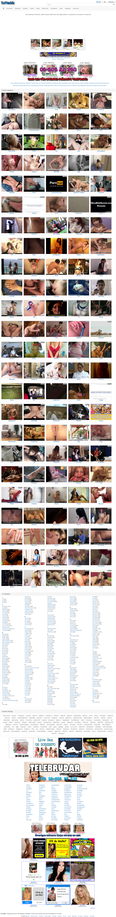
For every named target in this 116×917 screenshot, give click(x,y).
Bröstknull (4, 671)
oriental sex (42, 724)
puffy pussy (69, 715)
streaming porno (89, 726)
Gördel (26, 680)
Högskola (49, 606)
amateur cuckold (31, 722)
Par (71, 643)
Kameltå (49, 635)
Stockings (94, 617)
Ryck (71, 679)
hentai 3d (109, 717)
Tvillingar (94, 674)
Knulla (78, 85)
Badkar (4, 637)
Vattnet (94, 691)
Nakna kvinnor (26, 85)
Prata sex (38, 83)
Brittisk (3, 667)
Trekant (94, 669)
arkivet (28, 785)
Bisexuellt (4, 658)
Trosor (94, 671)
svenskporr (80, 801)
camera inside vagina (107, 726)
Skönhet (72, 697)
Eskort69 (21, 85)
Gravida (27, 683)
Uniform (94, 683)
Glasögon (27, 677)
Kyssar (49, 659)
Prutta (71, 659)
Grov (26, 688)
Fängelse (27, 633)
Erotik (51, 85)
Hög (48, 603)
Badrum (4, 639)
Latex (48, 671)
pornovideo (67, 808)
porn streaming (97, 720)
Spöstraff (94, 608)
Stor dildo (94, 619)
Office (71, 620)
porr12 (79, 810)
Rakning (72, 667)
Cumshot (4, 699)
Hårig (26, 702)
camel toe (14, 715)
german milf (24, 731)
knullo (78, 799)
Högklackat (50, 604)
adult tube (103, 717)
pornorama (67, 810)
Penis (71, 646)
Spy (93, 609)
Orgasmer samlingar (75, 630)
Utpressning (95, 686)
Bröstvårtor (5, 672)
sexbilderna (54, 792)
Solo (71, 707)
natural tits (59, 729)
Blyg (3, 663)
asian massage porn (15, 731)
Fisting (26, 643)
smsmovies (67, 799)
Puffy (71, 660)
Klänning (49, 640)
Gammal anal (28, 671)
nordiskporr (42, 787)
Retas (71, 669)
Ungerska (94, 681)
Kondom (49, 651)
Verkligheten (95, 693)
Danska (27, 596)
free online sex (74, 729)
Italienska (49, 624)
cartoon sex (7, 717)
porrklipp (28, 810)
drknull (41, 798)
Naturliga (72, 610)
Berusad (4, 651)
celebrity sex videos (50, 729)
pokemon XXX (37, 720)
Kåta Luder (15, 85)
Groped (27, 687)
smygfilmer (42, 796)
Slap (71, 702)
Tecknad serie (95, 658)
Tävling (94, 656)
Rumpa (71, 677)
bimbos (41, 818)
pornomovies (68, 812)
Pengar (71, 644)
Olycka (71, 624)
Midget (49, 698)
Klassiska (49, 642)
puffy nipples (98, 726)
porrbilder (54, 818)
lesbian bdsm (100, 722)
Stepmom (94, 614)
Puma (71, 662)
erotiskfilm (29, 788)
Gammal (27, 669)
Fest (26, 636)
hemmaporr (67, 818)
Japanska (49, 628)
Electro (26, 620)
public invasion (15, 720)
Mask (48, 690)
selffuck (29, 726)
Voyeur (94, 698)
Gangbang (27, 674)
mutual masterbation (41, 731)
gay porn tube (6, 731)
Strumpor (94, 633)
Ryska (71, 680)
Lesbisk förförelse (51, 678)
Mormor (72, 598)
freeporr (66, 819)
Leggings (49, 675)
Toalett (94, 664)
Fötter (26, 652)
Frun (26, 655)
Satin (71, 686)
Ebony (26, 618)
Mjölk (48, 701)
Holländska (50, 608)
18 (2, 599)
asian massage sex (106, 724)
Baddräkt (4, 635)
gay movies (39, 717)
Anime (3, 616)
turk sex (94, 731)
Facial (26, 630)
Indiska (49, 615)
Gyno (26, 695)
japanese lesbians (88, 717)
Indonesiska (50, 616)
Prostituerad (73, 657)
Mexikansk (50, 696)
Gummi (26, 691)
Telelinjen (16, 83)
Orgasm (72, 628)
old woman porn (89, 729)
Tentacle (94, 659)
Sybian (94, 647)
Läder (48, 663)
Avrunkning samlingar (7, 628)
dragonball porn (66, 720)
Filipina (26, 641)
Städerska (94, 612)
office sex (22, 720)
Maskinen (49, 691)
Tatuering (94, 655)
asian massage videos (22, 717)
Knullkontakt (47, 85)
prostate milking (77, 715)
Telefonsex (28, 83)
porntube (66, 805)
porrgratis (41, 814)
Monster (49, 704)
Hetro (99, 2)
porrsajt (53, 816)
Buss (3, 683)
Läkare (49, 667)
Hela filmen (50, 598)
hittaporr (28, 794)
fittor (40, 792)
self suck (63, 722)
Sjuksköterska (73, 695)
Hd (48, 596)
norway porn (27, 729)
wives (33, 729)
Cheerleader (5, 691)
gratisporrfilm (55, 810)
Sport (93, 606)
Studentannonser (35, 85)
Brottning (4, 674)
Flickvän (27, 647)
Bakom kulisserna (6, 640)
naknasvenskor (55, 801)
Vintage (94, 696)
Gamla (26, 666)
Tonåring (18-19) (96, 666)
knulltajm (53, 807)
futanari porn (11, 729)
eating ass (85, 715)
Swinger (94, 644)
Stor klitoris (95, 620)
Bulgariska (4, 680)
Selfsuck (72, 689)
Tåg (93, 651)
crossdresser (36, 726)
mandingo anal (19, 729)
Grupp (26, 690)
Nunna (71, 615)
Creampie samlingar (7, 695)
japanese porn (56, 722)
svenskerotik (42, 808)
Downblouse (28, 609)
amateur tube (81, 726)
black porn (71, 731)
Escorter (42, 85)
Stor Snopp (95, 622)
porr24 (41, 819)
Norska (71, 612)
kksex (53, 808)
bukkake (67, 726)
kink (65, 814)
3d (2, 600)
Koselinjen (43, 83)
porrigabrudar (81, 807)
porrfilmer (79, 794)
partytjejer (42, 785)
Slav (71, 703)
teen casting (72, 724)
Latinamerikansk (51, 673)
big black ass (68, 717)
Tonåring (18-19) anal (97, 667)
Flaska (26, 644)
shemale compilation (24, 724)
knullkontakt (67, 785)
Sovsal (94, 600)
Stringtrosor (95, 628)
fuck (13, 726)
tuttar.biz (27, 916)
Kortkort (49, 656)
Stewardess (95, 616)
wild (37, 729)
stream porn (92, 722)
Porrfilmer (73, 85)
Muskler (72, 604)
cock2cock (28, 715)
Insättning (49, 620)
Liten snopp (50, 681)
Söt (93, 596)
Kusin (48, 658)
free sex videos (87, 731)
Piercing (72, 647)
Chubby (4, 692)
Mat (48, 695)
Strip (93, 630)
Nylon (71, 616)
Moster (71, 601)
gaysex (55, 726)
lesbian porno (70, 722)
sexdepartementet (82, 788)
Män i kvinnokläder (52, 688)
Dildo (26, 598)
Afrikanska (4, 606)
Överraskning (73, 635)
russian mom (96, 717)
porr (52, 787)
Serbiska (72, 691)
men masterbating (51, 724)
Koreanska (50, 653)
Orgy (71, 631)
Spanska (94, 603)
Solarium (72, 705)
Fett (26, 639)
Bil (2, 655)
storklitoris (42, 810)
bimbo (28, 816)
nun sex (90, 715)
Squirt (93, 611)
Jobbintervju (50, 631)
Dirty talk (27, 600)
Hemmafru (49, 600)
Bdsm (3, 648)
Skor (71, 699)
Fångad (27, 631)
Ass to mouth (5, 625)
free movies (79, 724)
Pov (71, 655)
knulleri (41, 788)
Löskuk (49, 683)
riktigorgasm (42, 812)
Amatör (4, 611)
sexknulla (79, 785)
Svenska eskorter (79, 83)
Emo (26, 621)
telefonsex (54, 794)
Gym (26, 693)
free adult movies (34, 724)
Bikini (3, 653)
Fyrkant (27, 662)
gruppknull (67, 788)
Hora (48, 611)
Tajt (93, 653)
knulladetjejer (68, 787)
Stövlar (94, 625)
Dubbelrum (27, 612)
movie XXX (15, 724)
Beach (3, 650)
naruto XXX (54, 733)
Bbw (3, 647)
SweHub (28, 796)
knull (27, 798)
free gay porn (51, 720)
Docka (26, 601)
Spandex (94, 601)
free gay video (97, 724)
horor (40, 794)
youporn (41, 803)
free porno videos (98, 729)
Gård (26, 675)
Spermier (94, 604)
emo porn (14, 717)
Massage (49, 693)
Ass (3, 622)
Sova (93, 598)
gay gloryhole (32, 717)
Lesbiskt (49, 679)
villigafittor (42, 801)
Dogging (27, 603)
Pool (71, 654)
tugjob (17, 726)
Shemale (111, 2)
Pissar (71, 649)
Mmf (48, 703)
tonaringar (80, 790)
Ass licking (4, 624)
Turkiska (94, 672)
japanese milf (57, 731)
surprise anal (17, 722)
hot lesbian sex (49, 715)
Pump (71, 663)
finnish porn (81, 729)
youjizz (41, 805)
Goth (26, 682)
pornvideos (54, 819)
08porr (53, 814)
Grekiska (27, 685)
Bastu (3, 645)
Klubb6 (96, 83)
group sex (39, 722)
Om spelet (72, 625)
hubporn (66, 816)
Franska (27, 654)
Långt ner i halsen (51, 668)
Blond (3, 659)
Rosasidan (91, 83)
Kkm (48, 639)
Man (48, 687)
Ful (25, 657)
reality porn (41, 715)
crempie (10, 722)
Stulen (94, 636)
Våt (93, 690)
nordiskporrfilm (55, 799)
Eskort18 (100, 83)
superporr (67, 798)
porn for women (6, 715)
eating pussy (8, 724)
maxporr (79, 818)
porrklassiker (80, 805)
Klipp (48, 643)
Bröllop (4, 669)
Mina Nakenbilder (63, 83)
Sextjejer (86, 83)
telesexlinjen (67, 796)
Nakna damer (89, 85)
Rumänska (72, 675)
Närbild (71, 608)
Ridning (72, 671)
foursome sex (89, 720)
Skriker (71, 700)
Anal (3, 614)
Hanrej (26, 700)
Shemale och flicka (74, 694)
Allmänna (4, 609)
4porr (40, 799)
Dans (3, 704)
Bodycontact (106, 83)
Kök (48, 650)
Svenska (94, 643)
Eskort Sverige (71, 83)
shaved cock (110, 715)
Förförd (26, 649)
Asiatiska (4, 620)
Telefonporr (55, 83)
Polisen (71, 651)
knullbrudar (42, 790)
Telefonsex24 (49, 83)
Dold (26, 604)
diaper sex (58, 720)
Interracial (49, 623)
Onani (71, 627)
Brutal (3, 677)
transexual (44, 720)
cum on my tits (74, 726)
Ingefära (49, 618)
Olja (71, 622)
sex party (5, 722)
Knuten (49, 648)
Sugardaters (83, 85)
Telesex (33, 83)
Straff (93, 627)
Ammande (4, 612)
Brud (3, 675)
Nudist (71, 613)
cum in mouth (47, 717)
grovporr (28, 812)
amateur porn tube (109, 722)
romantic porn (66, 729)
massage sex (54, 717)
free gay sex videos (102, 731)
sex (111, 720)
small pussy (50, 731)
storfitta (53, 788)
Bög (3, 664)
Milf (48, 699)
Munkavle (72, 603)
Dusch (26, 614)
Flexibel (27, 646)
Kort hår (49, 655)
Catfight (4, 687)
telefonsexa (67, 794)
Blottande (4, 661)
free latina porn (44, 726)
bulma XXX (64, 731)
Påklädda (72, 641)
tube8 (50, 726)
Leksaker (49, 676)
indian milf (63, 715)
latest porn (56, 715)
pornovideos (67, 807)
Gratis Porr (56, 85)
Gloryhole (27, 679)
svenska (28, 787)
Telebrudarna (22, 83)
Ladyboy (49, 665)
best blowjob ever (47, 722)
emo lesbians (78, 722)
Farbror (26, 635)
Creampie (4, 694)
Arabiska (4, 617)
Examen (27, 624)
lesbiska (53, 805)
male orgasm (102, 715)
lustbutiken (80, 819)
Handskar (27, 699)
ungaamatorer (55, 785)
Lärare (48, 670)
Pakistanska (73, 639)
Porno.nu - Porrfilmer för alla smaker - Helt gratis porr (58, 57)
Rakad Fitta (62, 85)
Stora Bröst (95, 624)
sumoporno (29, 803)
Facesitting (27, 628)
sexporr (66, 801)
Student (94, 635)
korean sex (110, 731)
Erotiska (27, 623)
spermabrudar (30, 805)
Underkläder (95, 679)
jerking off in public (88, 724)
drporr (53, 812)
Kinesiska (49, 637)
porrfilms (79, 796)
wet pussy (42, 729)
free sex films (29, 720)
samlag (28, 807)
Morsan (72, 600)
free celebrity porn (75, 720)
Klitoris (49, 645)
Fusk (26, 659)
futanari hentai (7, 720)
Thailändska (95, 661)
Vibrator (94, 695)
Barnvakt (4, 643)
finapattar (79, 808)
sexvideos (29, 792)
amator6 (79, 787)
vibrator (82, 720)
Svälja (93, 638)
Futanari (27, 660)
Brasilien (4, 666)
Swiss (93, 646)
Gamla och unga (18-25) (31, 667)
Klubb (48, 647)
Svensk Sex (68, 85)
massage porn (21, 715)
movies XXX (59, 724)
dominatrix (24, 722)
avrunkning (29, 814)
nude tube (61, 717)
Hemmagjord (50, 601)
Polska (71, 652)
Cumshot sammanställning (8, 700)
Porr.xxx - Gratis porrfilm (58, 59)
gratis (78, 814)
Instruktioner (50, 621)
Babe (3, 634)
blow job (96, 715)
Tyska (93, 675)
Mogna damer (96, 85)
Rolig (71, 674)
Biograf (4, 656)
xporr (40, 807)
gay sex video (32, 731)
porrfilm (28, 799)
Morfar (71, 596)
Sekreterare (73, 687)
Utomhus (94, 684)
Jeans (48, 630)
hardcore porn (7, 726)
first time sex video (108, 729)
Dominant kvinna (29, 608)
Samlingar (72, 684)
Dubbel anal (28, 611)
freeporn (66, 803)
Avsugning (4, 630)
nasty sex (66, 724)
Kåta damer (103, 85)
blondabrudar (68, 792)
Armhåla (4, 619)
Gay (105, 2)
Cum (3, 697)
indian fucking (79, 731)
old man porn (85, 722)
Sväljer (94, 639)
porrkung (28, 808)
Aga (3, 608)
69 (2, 602)
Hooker (49, 609)
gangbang (61, 726)
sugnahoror (54, 796)
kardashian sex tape (77, 717)
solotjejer (54, 790)
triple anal (35, 715)
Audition (4, 627)
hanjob (5, 729)
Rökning (72, 672)
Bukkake (4, 679)
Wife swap (95, 702)
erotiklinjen (67, 790)
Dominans (27, 606)
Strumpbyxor (95, 631)
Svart (93, 641)
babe (40, 816)
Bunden (4, 682)
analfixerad (54, 798)
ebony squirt (23, 726)
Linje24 (12, 83)
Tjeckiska (94, 663)
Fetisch (26, 638)
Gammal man (28, 672)
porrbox (79, 803)
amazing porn (61, 733)
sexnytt (79, 792)
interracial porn (106, 720)
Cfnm (3, 689)
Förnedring (27, 651)
